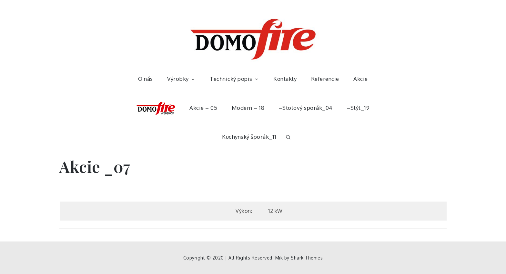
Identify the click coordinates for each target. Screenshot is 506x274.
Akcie (360, 78)
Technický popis (234, 78)
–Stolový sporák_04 (305, 107)
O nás (145, 78)
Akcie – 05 (203, 107)
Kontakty (285, 78)
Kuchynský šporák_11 (249, 136)
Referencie (325, 78)
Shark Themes (307, 257)
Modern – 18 (248, 107)
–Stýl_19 (358, 107)
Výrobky (181, 78)
